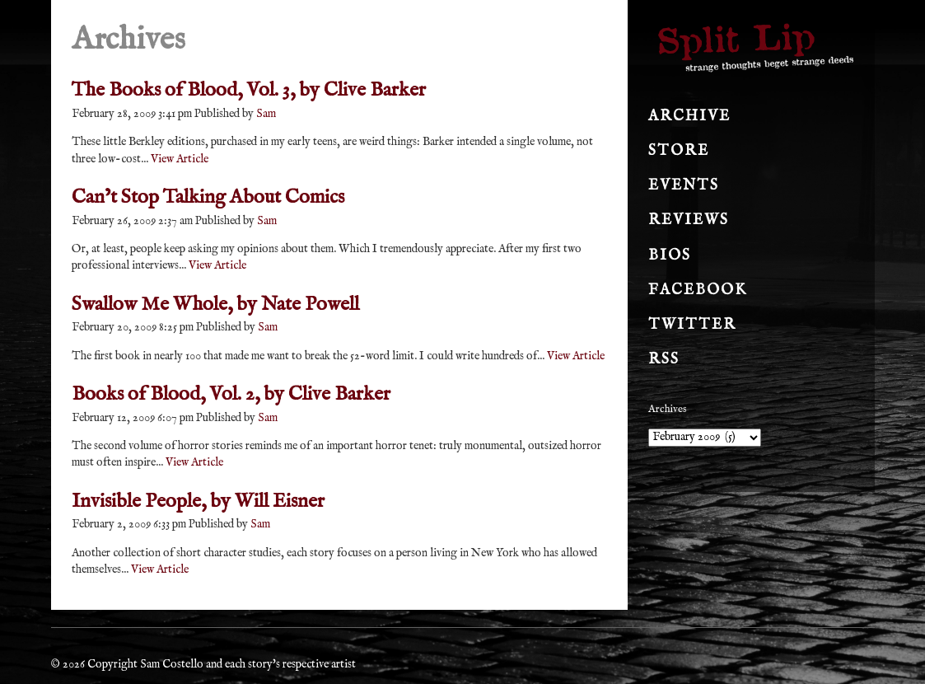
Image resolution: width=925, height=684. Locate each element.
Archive (689, 116)
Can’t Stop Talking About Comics (208, 197)
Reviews (688, 220)
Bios (669, 255)
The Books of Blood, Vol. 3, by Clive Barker (249, 90)
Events (683, 185)
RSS (664, 359)
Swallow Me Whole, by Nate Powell (215, 304)
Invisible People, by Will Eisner (198, 501)
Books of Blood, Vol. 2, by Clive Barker (231, 394)
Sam (266, 113)
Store (678, 151)
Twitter (692, 325)
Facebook (697, 290)
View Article (179, 159)
